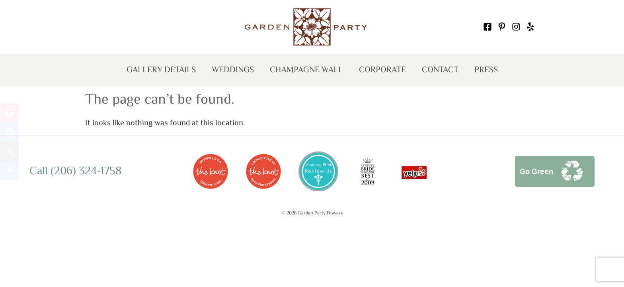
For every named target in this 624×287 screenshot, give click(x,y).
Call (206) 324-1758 (75, 171)
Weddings (233, 70)
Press (486, 70)
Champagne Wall (306, 70)
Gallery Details (161, 70)
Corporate (382, 70)
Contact (440, 70)
